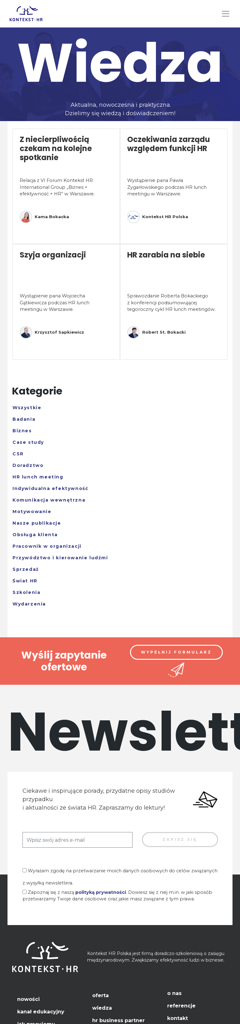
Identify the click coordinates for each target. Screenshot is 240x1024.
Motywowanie (32, 511)
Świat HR (25, 581)
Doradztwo (27, 465)
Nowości (28, 999)
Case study (28, 442)
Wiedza (102, 1008)
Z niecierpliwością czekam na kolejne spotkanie (56, 148)
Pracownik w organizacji (47, 546)
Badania (23, 419)
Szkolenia (26, 592)
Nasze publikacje (36, 523)
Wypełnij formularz (176, 652)
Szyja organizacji (53, 255)
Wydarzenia (29, 604)
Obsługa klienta (35, 534)
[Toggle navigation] (225, 14)
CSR (18, 454)
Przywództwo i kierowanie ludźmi (60, 558)
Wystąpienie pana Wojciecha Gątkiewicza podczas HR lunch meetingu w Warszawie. (54, 302)
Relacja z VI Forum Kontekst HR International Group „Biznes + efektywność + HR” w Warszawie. (57, 187)
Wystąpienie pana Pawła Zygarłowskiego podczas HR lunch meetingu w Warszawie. (167, 187)
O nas (174, 993)
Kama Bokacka (44, 217)
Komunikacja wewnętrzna (48, 500)
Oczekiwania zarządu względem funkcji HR (168, 144)
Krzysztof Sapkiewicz (52, 332)
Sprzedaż (25, 569)
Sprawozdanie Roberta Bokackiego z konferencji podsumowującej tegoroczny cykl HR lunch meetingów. (171, 302)
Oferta (100, 995)
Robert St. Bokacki (156, 332)
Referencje (181, 1006)
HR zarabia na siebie (166, 255)
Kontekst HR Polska (157, 217)
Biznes (22, 431)
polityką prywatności (100, 892)
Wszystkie (26, 407)
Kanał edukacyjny (40, 1012)
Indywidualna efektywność (50, 488)
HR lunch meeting (37, 477)
